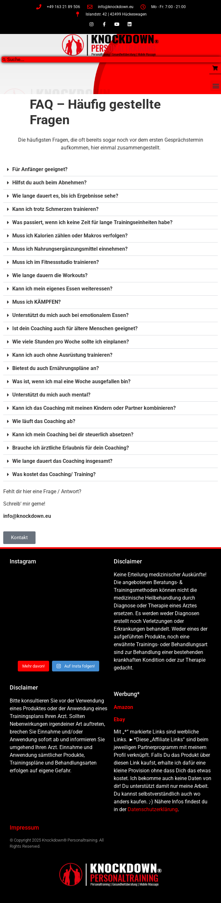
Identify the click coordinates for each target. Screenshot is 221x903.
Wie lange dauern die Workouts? (50, 275)
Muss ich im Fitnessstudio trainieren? (55, 262)
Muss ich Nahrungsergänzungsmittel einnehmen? (70, 249)
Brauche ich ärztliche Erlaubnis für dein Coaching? (70, 448)
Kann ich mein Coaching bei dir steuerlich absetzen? (72, 434)
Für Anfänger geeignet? (40, 169)
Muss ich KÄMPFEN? (36, 302)
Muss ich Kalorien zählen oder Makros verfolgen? (70, 236)
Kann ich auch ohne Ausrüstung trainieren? (62, 355)
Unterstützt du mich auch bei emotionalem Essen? (70, 315)
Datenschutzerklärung (153, 809)
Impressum (24, 827)
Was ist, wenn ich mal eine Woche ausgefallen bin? (71, 381)
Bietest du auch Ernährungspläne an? (55, 368)
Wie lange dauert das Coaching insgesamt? (62, 461)
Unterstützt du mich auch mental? (51, 395)
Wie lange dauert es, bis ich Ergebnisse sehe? (65, 196)
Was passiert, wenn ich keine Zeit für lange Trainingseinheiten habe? (92, 222)
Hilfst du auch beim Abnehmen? (49, 183)
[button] (215, 85)
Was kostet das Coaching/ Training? (54, 474)
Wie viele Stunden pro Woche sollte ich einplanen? (70, 342)
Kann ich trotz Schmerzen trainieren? (55, 209)
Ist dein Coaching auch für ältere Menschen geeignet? (75, 328)
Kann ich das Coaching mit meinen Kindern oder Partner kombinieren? (94, 408)
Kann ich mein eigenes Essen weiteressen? (62, 289)
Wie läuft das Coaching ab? (43, 421)
